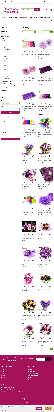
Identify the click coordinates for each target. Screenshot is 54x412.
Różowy (5, 54)
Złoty (5, 69)
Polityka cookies (31, 381)
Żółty (5, 47)
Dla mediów (3, 375)
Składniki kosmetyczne (33, 375)
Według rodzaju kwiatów (8, 81)
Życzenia (3, 93)
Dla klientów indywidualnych (7, 387)
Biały (5, 42)
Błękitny (5, 63)
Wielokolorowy (7, 78)
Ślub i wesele (33, 17)
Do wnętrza (4, 34)
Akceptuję (39, 408)
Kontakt (3, 371)
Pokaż (10, 139)
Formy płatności (31, 371)
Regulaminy (30, 377)
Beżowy (5, 74)
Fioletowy (6, 56)
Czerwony (6, 51)
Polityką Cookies (21, 406)
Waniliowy (6, 45)
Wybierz (4, 17)
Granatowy (6, 58)
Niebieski (6, 60)
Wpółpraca (3, 377)
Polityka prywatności (32, 379)
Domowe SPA (24, 17)
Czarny (5, 67)
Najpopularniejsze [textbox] (26, 31)
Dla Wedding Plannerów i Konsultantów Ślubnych (12, 391)
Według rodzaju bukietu (8, 83)
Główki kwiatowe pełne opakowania (10, 85)
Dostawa (30, 369)
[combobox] (29, 32)
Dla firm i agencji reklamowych (8, 394)
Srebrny (5, 71)
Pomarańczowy (7, 49)
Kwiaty (3, 38)
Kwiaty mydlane (13, 17)
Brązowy (6, 76)
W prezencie (4, 31)
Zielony (5, 65)
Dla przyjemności (5, 36)
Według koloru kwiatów (7, 40)
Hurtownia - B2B (4, 396)
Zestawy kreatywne (6, 87)
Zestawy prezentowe (44, 17)
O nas (2, 369)
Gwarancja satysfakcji (33, 373)
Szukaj (10, 112)
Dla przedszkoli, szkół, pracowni (8, 389)
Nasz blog (3, 379)
